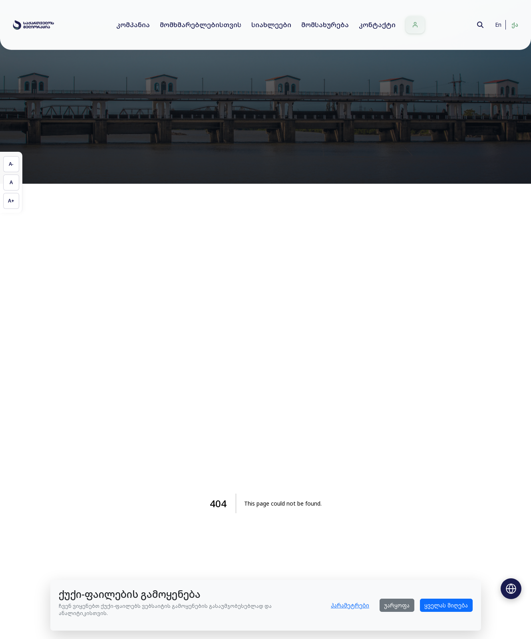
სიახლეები (271, 24)
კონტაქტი (377, 24)
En (498, 24)
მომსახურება (325, 24)
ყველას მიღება (446, 605)
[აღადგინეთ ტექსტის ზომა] (11, 183)
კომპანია (133, 24)
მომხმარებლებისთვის (200, 24)
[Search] (480, 25)
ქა (514, 24)
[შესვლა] (415, 25)
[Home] (34, 25)
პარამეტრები (350, 605)
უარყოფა (397, 605)
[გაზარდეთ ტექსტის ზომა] (11, 201)
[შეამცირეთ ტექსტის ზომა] (11, 164)
